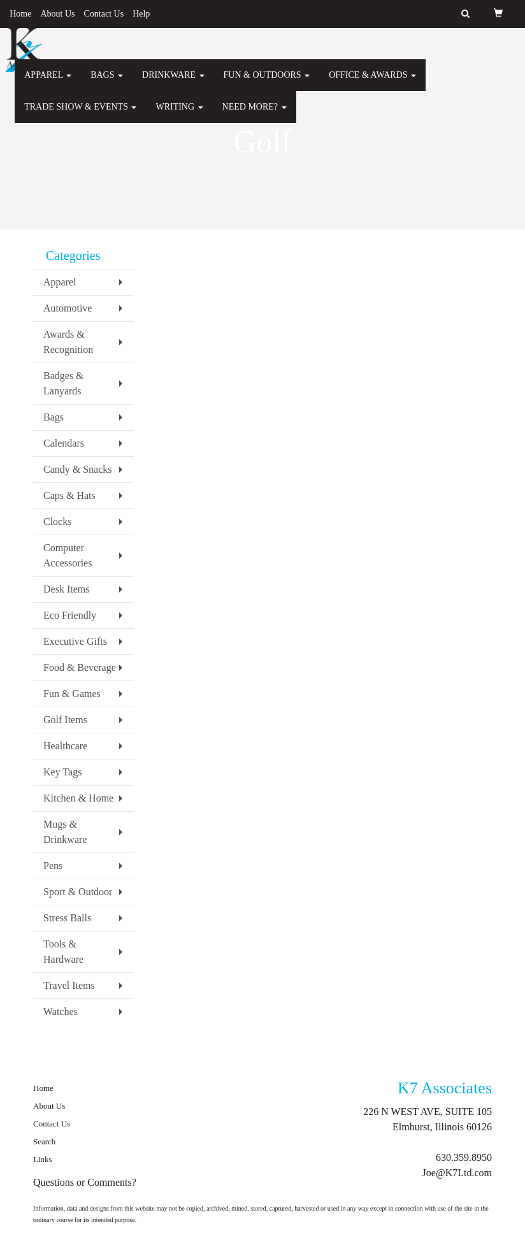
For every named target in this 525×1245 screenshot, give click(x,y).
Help (141, 13)
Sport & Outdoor (77, 891)
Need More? (254, 114)
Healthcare (65, 745)
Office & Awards (372, 82)
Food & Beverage (79, 667)
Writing (179, 114)
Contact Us (104, 13)
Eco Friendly (69, 615)
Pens (52, 865)
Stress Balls (67, 917)
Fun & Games (72, 693)
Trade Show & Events (80, 114)
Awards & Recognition (68, 342)
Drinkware (173, 82)
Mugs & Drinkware (65, 832)
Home (20, 13)
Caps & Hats (69, 495)
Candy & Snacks (77, 469)
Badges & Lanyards (63, 383)
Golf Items (65, 719)
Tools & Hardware (63, 952)
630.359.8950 (464, 1157)
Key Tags (62, 771)
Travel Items (69, 985)
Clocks (57, 521)
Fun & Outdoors (267, 82)
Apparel (47, 82)
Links (42, 1159)
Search (44, 1141)
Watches (60, 1011)
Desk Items (66, 589)
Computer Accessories (67, 555)
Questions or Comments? (84, 1182)
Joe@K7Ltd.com (457, 1172)
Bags (106, 82)
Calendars (63, 443)
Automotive (67, 308)
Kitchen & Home (78, 798)
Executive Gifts (75, 641)
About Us (57, 13)
